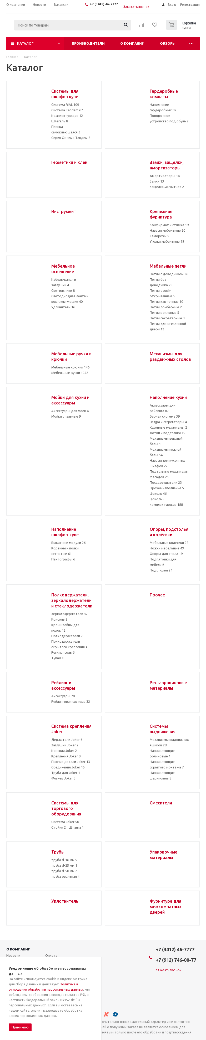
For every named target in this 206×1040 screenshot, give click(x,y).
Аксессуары (63, 696)
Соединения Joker (68, 767)
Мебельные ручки (69, 373)
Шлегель (59, 121)
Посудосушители (166, 482)
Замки (157, 181)
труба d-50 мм (64, 871)
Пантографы (63, 559)
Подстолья (161, 570)
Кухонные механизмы (168, 427)
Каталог (25, 43)
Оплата (51, 955)
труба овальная (65, 876)
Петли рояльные (164, 312)
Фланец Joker (63, 778)
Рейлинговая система (70, 701)
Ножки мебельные (167, 548)
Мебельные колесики (169, 542)
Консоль (59, 619)
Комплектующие (67, 115)
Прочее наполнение (167, 488)
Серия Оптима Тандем (70, 137)
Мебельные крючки (70, 367)
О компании (132, 43)
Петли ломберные (166, 307)
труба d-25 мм (64, 865)
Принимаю (20, 1027)
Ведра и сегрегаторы (168, 422)
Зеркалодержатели (69, 614)
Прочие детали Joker (70, 761)
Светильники (63, 290)
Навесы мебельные (167, 230)
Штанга (76, 827)
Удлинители (63, 307)
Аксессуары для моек (70, 411)
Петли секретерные (167, 318)
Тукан (58, 658)
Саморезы (159, 236)
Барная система (165, 416)
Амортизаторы (165, 176)
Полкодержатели (67, 636)
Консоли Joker (64, 750)
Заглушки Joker (64, 745)
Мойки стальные (66, 416)
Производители (88, 43)
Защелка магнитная (167, 187)
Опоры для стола (166, 553)
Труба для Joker (65, 772)
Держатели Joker (66, 739)
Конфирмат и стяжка (169, 225)
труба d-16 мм (64, 860)
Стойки (58, 827)
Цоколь (158, 493)
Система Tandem (67, 110)
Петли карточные (166, 301)
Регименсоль (62, 652)
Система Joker (65, 822)
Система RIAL (65, 104)
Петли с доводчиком (169, 274)
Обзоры (167, 43)
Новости (13, 955)
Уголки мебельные (167, 241)
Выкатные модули (68, 542)
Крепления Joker (66, 756)
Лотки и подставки (167, 433)
